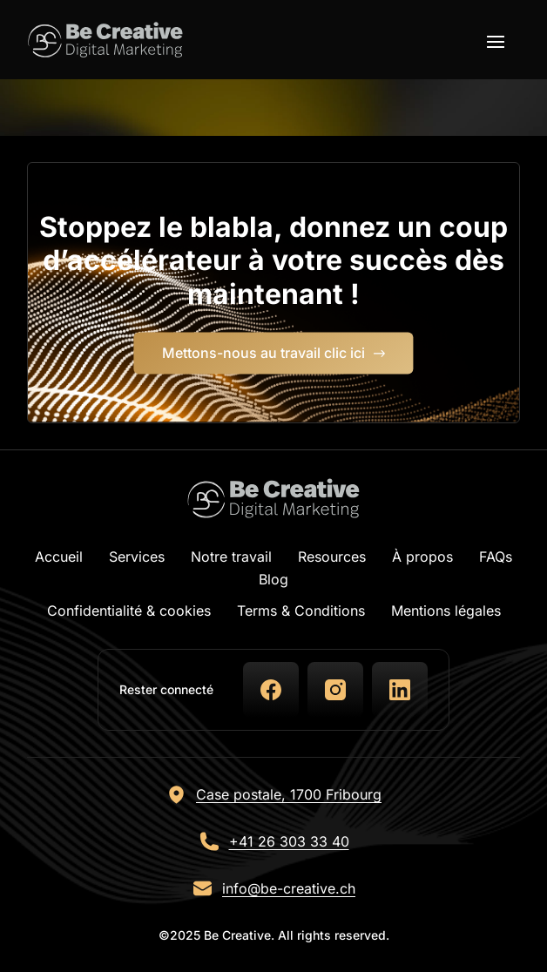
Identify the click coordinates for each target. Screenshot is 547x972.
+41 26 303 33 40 (289, 841)
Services (137, 556)
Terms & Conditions (301, 610)
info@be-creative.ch (288, 888)
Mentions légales (446, 610)
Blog (273, 579)
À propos (422, 556)
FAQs (495, 556)
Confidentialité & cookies (129, 610)
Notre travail (231, 556)
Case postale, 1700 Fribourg (289, 794)
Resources (332, 556)
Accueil (59, 556)
